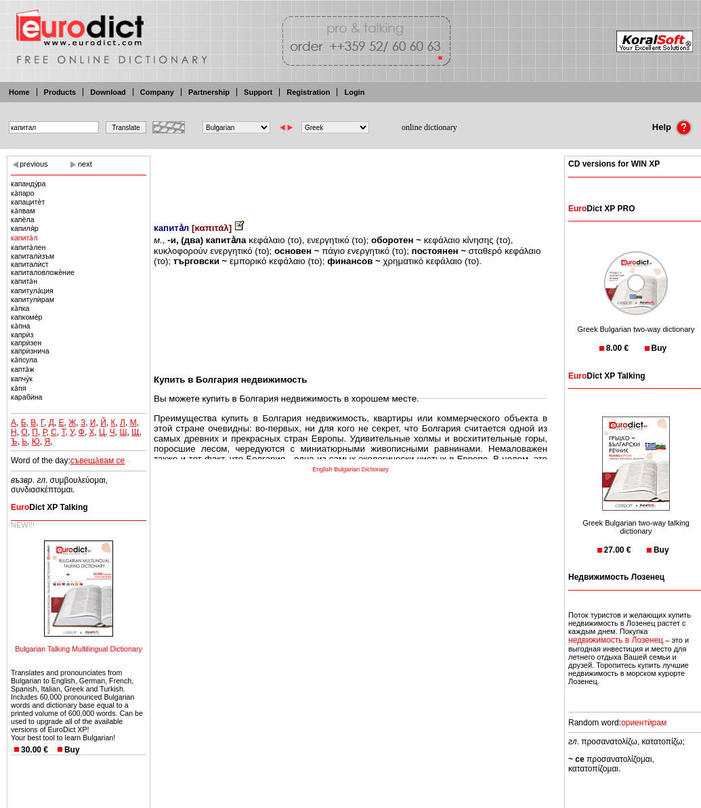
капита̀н (24, 281)
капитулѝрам (32, 299)
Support (258, 92)
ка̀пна (20, 326)
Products (60, 92)
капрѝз (22, 335)
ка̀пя (18, 388)
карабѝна (27, 397)
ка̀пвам (23, 211)
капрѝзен (26, 343)
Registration (308, 92)
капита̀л (24, 238)
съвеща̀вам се (97, 460)
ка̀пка (20, 308)
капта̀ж (22, 369)
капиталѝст (30, 264)
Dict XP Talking (49, 507)
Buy (72, 749)
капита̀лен (28, 247)
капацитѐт (28, 202)
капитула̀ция (32, 290)
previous (34, 164)
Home (19, 92)
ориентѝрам (643, 722)
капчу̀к (22, 379)
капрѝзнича (30, 351)
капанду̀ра (28, 183)
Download (108, 92)
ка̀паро (22, 193)
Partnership (209, 92)
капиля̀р (25, 228)
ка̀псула (24, 360)
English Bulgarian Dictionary (350, 469)
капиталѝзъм (32, 256)
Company (157, 92)
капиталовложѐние (43, 272)
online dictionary (429, 127)
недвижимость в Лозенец (615, 640)
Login (354, 92)
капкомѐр (26, 317)
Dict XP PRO (601, 208)
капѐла (23, 219)
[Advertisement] (350, 179)
